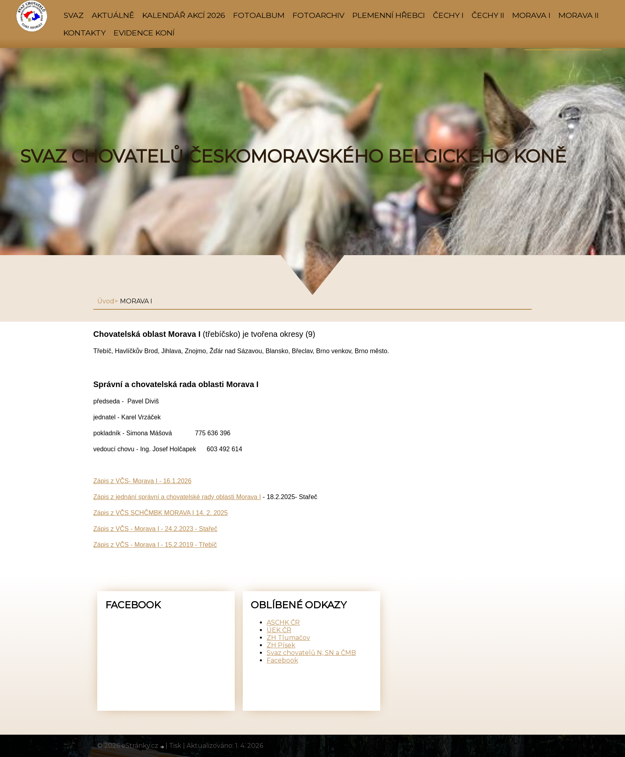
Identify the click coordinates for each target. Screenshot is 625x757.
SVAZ (73, 15)
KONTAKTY (84, 32)
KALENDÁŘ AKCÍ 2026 (183, 15)
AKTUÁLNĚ (113, 15)
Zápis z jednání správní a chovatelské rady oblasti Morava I (177, 497)
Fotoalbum (259, 15)
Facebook (282, 660)
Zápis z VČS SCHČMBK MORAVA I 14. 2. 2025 (160, 512)
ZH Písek (281, 645)
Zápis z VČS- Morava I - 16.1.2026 (142, 481)
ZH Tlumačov (288, 637)
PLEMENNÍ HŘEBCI (388, 15)
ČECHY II (488, 15)
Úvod (105, 301)
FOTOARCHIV (318, 15)
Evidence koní (144, 32)
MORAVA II (578, 15)
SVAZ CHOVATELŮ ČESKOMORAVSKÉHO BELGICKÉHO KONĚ (293, 156)
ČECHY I (448, 15)
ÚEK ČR (279, 630)
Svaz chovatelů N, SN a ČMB (311, 653)
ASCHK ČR (283, 622)
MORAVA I (531, 15)
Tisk (175, 745)
